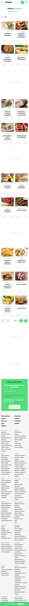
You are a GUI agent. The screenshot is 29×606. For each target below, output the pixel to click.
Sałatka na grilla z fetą (21, 261)
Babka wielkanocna (6, 513)
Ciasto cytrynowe (5, 493)
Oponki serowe (5, 530)
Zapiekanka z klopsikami (21, 58)
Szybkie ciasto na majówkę (21, 136)
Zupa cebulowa (5, 474)
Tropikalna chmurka (7, 34)
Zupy (7, 56)
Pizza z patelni (21, 284)
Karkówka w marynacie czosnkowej (21, 113)
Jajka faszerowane (6, 503)
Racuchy (3, 436)
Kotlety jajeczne (19, 598)
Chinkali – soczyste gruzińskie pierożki (7, 114)
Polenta (16, 499)
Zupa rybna (18, 507)
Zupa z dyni (4, 457)
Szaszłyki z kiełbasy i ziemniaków (21, 35)
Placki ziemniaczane (20, 438)
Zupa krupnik (4, 459)
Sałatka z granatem (20, 472)
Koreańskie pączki (6, 538)
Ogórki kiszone (18, 548)
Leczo (2, 567)
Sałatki (21, 258)
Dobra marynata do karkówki (7, 286)
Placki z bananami (6, 449)
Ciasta (7, 32)
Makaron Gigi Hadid (20, 586)
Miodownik (4, 495)
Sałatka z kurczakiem (20, 463)
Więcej (16, 402)
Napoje (3, 418)
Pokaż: (14, 11)
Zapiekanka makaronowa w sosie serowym (20, 573)
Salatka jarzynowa (19, 465)
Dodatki (7, 282)
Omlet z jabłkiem (5, 441)
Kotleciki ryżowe (19, 497)
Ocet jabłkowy (18, 546)
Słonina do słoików (19, 563)
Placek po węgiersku (6, 569)
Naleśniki (3, 439)
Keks (16, 522)
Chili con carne (5, 575)
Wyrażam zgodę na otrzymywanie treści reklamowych (13, 396)
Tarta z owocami (5, 544)
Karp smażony (18, 513)
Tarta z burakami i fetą (21, 600)
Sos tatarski (4, 518)
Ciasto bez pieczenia (6, 491)
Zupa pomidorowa (6, 472)
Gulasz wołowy (5, 573)
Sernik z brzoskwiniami (21, 538)
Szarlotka (3, 484)
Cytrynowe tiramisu (7, 187)
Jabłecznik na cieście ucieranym (7, 137)
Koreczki (3, 536)
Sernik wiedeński (19, 540)
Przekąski (7, 306)
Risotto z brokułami (20, 490)
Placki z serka (4, 443)
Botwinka (17, 527)
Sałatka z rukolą (19, 466)
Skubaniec (4, 497)
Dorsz (16, 441)
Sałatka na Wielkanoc (20, 468)
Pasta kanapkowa (6, 438)
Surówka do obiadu (20, 455)
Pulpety (16, 434)
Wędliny (21, 110)
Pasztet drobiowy (5, 507)
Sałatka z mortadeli (20, 470)
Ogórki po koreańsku (20, 561)
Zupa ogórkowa (5, 470)
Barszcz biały (4, 463)
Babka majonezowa (6, 548)
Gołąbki (17, 480)
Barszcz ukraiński (5, 461)
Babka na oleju (5, 486)
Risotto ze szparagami (20, 491)
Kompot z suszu (19, 518)
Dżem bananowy (19, 559)
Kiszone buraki (18, 554)
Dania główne (21, 32)
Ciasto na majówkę (7, 211)
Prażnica (3, 451)
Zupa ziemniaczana (6, 465)
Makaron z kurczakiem (20, 436)
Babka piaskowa (5, 517)
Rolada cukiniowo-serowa (7, 310)
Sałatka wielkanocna (6, 520)
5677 (15, 320)
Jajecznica (3, 432)
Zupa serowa (4, 466)
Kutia (16, 520)
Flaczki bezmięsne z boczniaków (8, 59)
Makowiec (3, 490)
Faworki (3, 528)
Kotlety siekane (19, 439)
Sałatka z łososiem (20, 461)
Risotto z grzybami (19, 488)
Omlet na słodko (5, 434)
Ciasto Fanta (21, 308)
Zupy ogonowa (5, 455)
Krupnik (16, 482)
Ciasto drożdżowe (6, 482)
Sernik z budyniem (6, 480)
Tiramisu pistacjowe (21, 187)
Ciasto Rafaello (5, 488)
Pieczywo (4, 421)
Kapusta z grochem (20, 511)
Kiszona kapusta (19, 544)
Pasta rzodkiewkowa (20, 536)
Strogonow (4, 571)
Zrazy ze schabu (19, 447)
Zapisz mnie (14, 407)
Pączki (3, 527)
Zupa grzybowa (19, 509)
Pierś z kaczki (18, 432)
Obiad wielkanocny (6, 505)
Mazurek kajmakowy (6, 546)
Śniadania (18, 416)
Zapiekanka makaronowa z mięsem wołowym (21, 582)
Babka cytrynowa (5, 515)
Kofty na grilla (21, 210)
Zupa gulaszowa (5, 468)
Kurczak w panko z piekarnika (7, 262)
